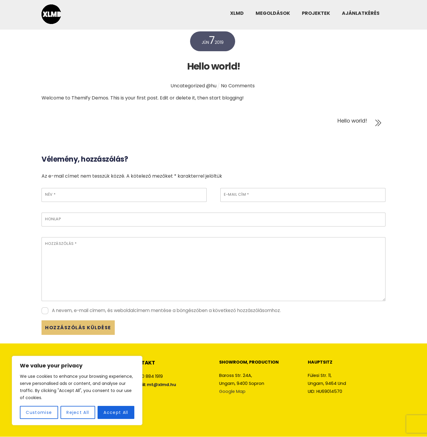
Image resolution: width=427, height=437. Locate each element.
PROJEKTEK (316, 14)
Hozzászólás (61, 243)
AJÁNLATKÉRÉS (361, 14)
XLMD (237, 14)
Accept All (115, 412)
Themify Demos (89, 97)
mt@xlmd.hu (161, 385)
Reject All (77, 412)
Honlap (53, 218)
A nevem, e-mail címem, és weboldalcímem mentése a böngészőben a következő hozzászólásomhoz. (166, 310)
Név (50, 194)
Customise (39, 412)
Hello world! (213, 66)
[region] (77, 390)
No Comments (238, 85)
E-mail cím (236, 194)
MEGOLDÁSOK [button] (273, 14)
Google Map (232, 391)
